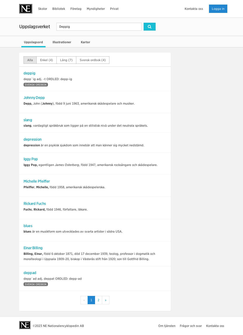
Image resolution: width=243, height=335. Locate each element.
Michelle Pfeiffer (37, 181)
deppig (30, 73)
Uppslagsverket (34, 26)
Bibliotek (58, 8)
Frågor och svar (191, 326)
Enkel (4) (46, 60)
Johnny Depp (34, 97)
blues (28, 226)
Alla (30, 60)
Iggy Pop (31, 159)
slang (28, 120)
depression (33, 139)
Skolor (42, 8)
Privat (114, 8)
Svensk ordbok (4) (93, 60)
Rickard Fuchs (35, 203)
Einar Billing (33, 248)
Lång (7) (66, 60)
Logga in (218, 8)
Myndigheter (96, 8)
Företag (76, 8)
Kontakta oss (194, 8)
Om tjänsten (166, 326)
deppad (30, 273)
